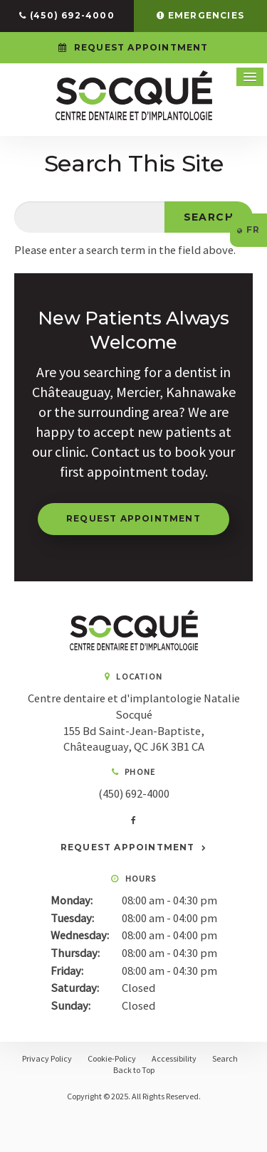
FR (248, 229)
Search (225, 1058)
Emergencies (206, 15)
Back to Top (134, 1069)
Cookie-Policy (112, 1058)
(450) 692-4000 (72, 15)
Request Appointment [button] (140, 47)
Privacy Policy (47, 1058)
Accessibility (174, 1058)
